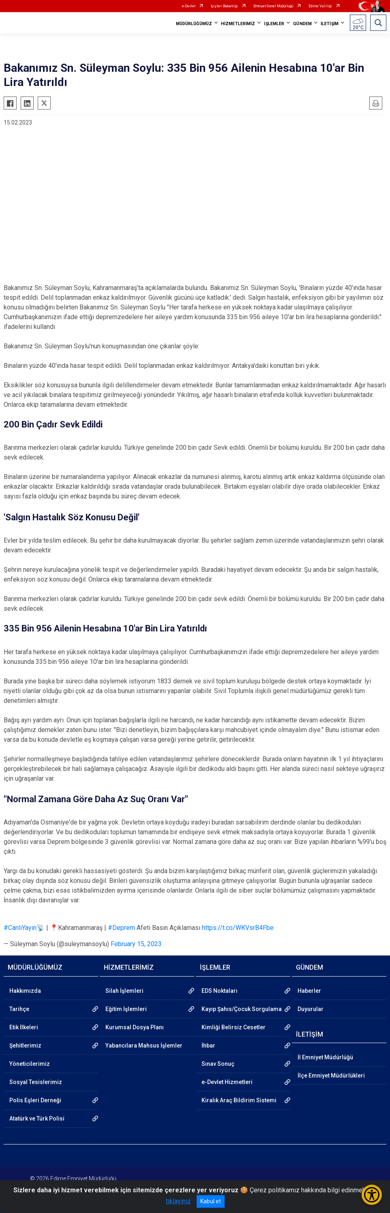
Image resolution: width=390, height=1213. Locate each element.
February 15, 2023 (136, 944)
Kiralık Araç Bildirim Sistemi (238, 1100)
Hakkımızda (25, 991)
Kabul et (210, 1201)
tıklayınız (178, 1201)
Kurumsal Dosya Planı (134, 1027)
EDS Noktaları (219, 991)
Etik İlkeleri (23, 1027)
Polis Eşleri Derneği (35, 1100)
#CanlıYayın (20, 928)
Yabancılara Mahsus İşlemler (143, 1045)
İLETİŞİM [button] (330, 23)
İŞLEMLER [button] (274, 23)
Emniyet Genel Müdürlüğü (273, 6)
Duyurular (311, 1009)
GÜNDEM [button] (302, 23)
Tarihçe (19, 1009)
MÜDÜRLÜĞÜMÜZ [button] (194, 23)
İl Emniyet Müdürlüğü (325, 1057)
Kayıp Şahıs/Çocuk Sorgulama (241, 1009)
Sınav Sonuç (217, 1064)
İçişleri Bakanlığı (224, 6)
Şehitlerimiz (25, 1045)
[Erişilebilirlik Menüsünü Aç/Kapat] (372, 1195)
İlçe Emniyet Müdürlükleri (331, 1075)
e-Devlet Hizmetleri (227, 1082)
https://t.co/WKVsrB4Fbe (238, 928)
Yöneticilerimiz (29, 1064)
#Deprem (121, 928)
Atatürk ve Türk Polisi (36, 1118)
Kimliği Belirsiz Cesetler (233, 1027)
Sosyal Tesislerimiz (35, 1082)
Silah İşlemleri (124, 991)
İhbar (208, 1045)
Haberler (309, 991)
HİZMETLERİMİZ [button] (238, 23)
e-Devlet (188, 6)
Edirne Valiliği (320, 6)
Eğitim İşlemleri (126, 1009)
